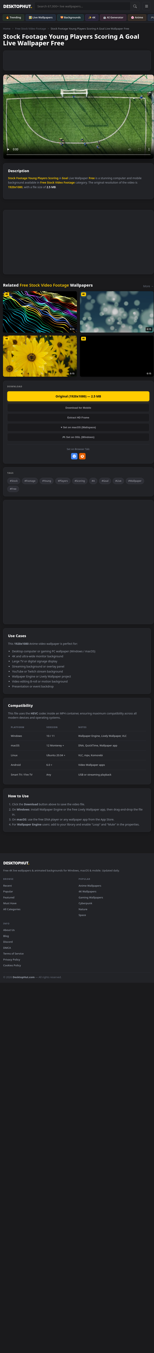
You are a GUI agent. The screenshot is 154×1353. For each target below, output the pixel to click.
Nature (83, 909)
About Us (9, 930)
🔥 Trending (13, 17)
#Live (118, 481)
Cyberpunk (85, 903)
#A (93, 481)
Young (32, 178)
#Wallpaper (135, 481)
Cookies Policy (12, 965)
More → (148, 286)
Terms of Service (13, 953)
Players (43, 178)
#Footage (30, 481)
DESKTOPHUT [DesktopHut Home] (17, 6)
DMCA (7, 948)
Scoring (53, 178)
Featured (8, 897)
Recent (7, 885)
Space (82, 915)
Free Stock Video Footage (30, 28)
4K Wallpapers (87, 891)
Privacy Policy (11, 959)
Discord (8, 942)
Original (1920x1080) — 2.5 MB (78, 396)
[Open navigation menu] (146, 6)
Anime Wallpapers (90, 885)
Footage (22, 178)
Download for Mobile (78, 407)
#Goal (105, 481)
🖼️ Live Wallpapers (41, 17)
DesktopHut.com (24, 977)
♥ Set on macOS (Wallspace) (78, 427)
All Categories (11, 909)
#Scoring (80, 481)
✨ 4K (91, 17)
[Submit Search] (135, 6)
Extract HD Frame (78, 417)
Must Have (9, 903)
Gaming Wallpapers (91, 897)
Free (92, 178)
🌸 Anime (137, 17)
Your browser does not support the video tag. (78, 117)
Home (6, 28)
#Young (46, 481)
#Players (63, 481)
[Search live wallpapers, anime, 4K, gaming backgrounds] (82, 6)
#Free (13, 489)
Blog (6, 936)
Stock (11, 178)
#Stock (14, 481)
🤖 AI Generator (113, 17)
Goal (65, 178)
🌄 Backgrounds (70, 17)
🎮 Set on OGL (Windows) (78, 437)
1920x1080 (15, 187)
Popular (8, 891)
